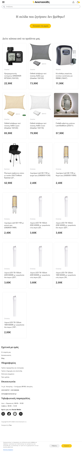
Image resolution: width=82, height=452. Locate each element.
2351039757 (5, 409)
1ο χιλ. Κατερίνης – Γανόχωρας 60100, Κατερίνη (16, 405)
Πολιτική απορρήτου (7, 392)
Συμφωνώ (66, 446)
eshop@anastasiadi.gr (8, 412)
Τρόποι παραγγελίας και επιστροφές (12, 386)
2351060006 (15, 409)
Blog (2, 377)
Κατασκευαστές (6, 374)
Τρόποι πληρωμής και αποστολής (11, 389)
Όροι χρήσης (5, 396)
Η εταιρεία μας (6, 371)
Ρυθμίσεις (54, 446)
